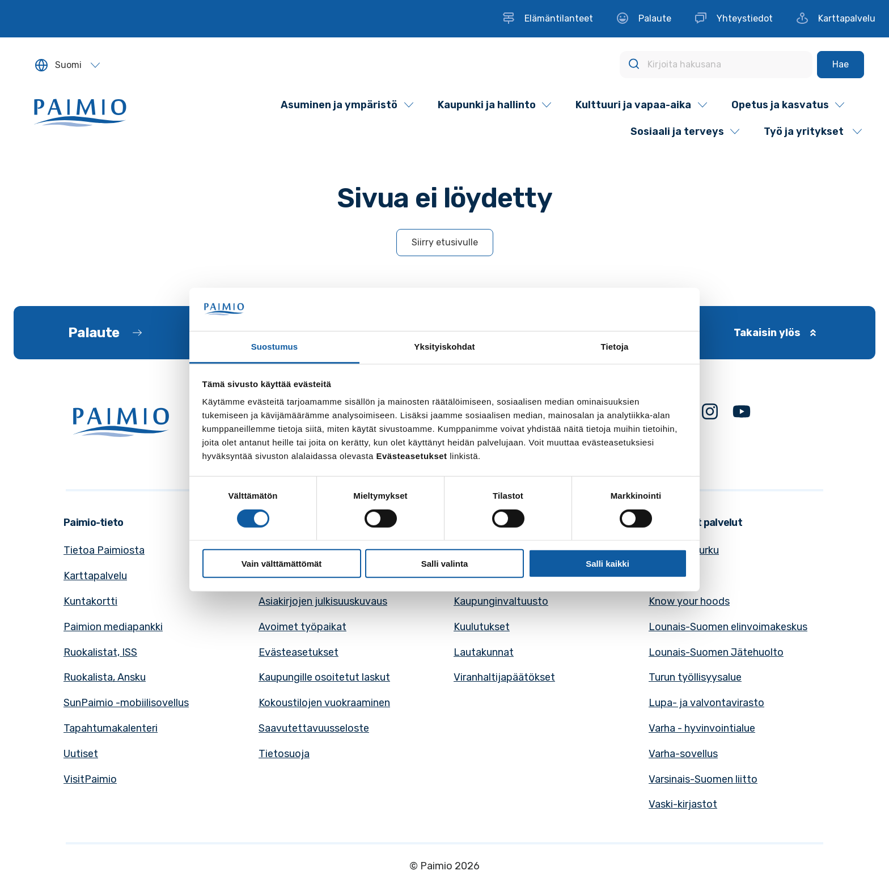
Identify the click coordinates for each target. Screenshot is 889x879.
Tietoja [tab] (615, 346)
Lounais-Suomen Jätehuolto (716, 652)
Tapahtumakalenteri (111, 728)
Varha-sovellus (683, 754)
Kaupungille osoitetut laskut (324, 677)
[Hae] (840, 64)
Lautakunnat (484, 652)
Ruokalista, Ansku (105, 677)
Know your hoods (689, 601)
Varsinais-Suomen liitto (703, 779)
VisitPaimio (90, 779)
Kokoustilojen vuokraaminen (324, 703)
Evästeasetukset (298, 652)
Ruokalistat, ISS (100, 652)
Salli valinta (444, 563)
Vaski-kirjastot (683, 804)
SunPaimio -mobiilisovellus (126, 703)
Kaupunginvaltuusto (501, 601)
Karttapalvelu (95, 576)
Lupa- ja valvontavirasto (706, 703)
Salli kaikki (607, 563)
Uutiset (81, 754)
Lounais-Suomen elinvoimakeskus (728, 627)
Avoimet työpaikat (302, 627)
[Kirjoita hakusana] (716, 64)
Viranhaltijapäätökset (504, 677)
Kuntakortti (90, 601)
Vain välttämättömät (282, 563)
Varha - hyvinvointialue (702, 728)
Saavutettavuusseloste (314, 728)
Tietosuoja (284, 754)
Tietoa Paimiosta (104, 550)
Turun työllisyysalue (695, 677)
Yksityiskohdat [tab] (444, 346)
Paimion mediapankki (113, 627)
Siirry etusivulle (445, 242)
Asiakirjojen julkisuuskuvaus (323, 601)
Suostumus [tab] (274, 346)
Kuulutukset (482, 627)
